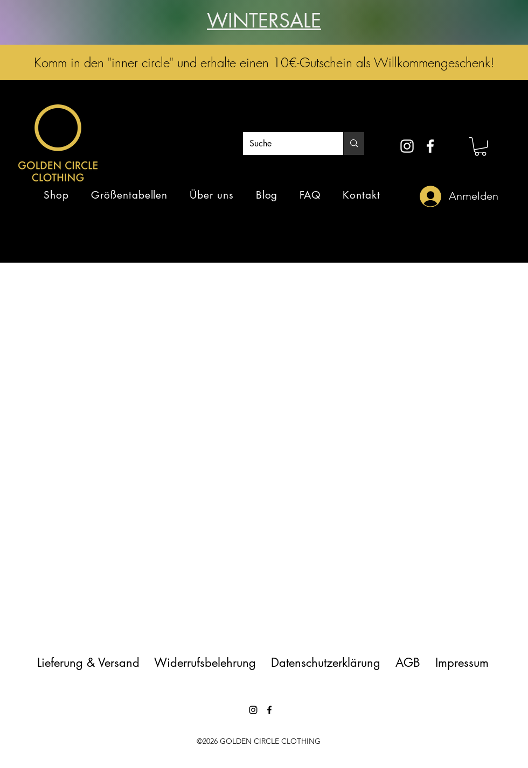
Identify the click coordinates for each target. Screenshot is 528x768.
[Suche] (285, 144)
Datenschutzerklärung (325, 662)
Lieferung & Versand (94, 662)
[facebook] (430, 146)
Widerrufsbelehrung (205, 662)
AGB (407, 662)
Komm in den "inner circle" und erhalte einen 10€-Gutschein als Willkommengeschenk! (264, 62)
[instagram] (407, 146)
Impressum (462, 662)
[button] (480, 146)
